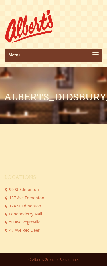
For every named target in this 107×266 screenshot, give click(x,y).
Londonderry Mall (25, 214)
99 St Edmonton (24, 189)
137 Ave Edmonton (26, 198)
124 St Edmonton (25, 206)
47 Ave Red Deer (24, 230)
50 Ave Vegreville (24, 222)
